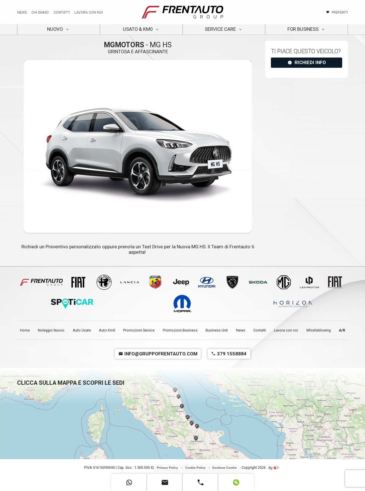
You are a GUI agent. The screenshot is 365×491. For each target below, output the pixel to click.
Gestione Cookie (224, 467)
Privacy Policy (167, 467)
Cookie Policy (195, 467)
